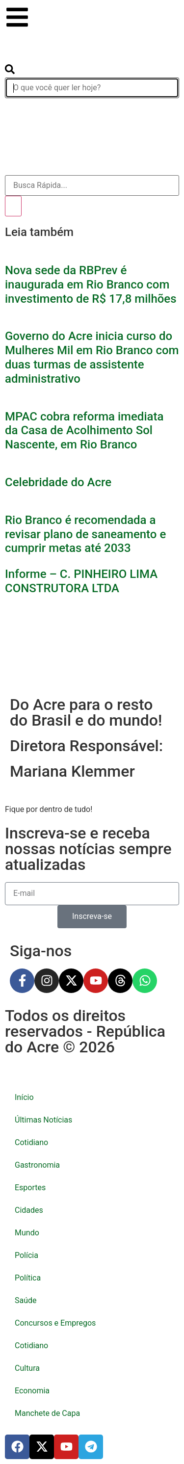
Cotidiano (31, 1142)
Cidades (29, 1210)
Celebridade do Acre (58, 482)
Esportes (30, 1187)
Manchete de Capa (47, 1413)
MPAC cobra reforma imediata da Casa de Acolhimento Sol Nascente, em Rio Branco (84, 431)
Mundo (27, 1232)
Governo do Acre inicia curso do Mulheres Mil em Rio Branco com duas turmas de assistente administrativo (92, 357)
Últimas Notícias (43, 1119)
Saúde (26, 1300)
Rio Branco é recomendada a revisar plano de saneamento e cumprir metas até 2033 (85, 534)
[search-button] (10, 71)
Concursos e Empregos (55, 1323)
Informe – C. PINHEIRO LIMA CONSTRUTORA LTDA (81, 581)
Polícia (26, 1255)
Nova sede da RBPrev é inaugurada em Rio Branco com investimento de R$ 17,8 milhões (91, 284)
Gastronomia (37, 1165)
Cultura (27, 1368)
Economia (32, 1390)
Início (24, 1097)
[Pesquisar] (13, 206)
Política (28, 1277)
